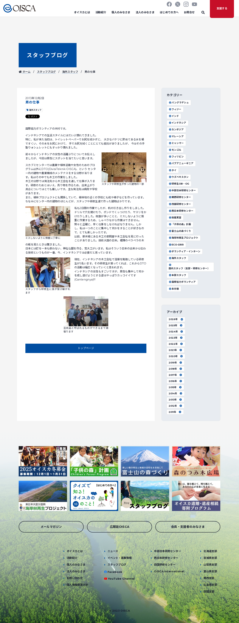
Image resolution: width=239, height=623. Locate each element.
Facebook (115, 572)
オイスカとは (82, 12)
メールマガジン (51, 527)
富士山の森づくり (180, 231)
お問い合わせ (75, 578)
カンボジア (176, 129)
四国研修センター (180, 204)
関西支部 (209, 578)
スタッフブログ (47, 55)
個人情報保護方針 (77, 585)
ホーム (25, 71)
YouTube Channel (121, 578)
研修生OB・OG (179, 183)
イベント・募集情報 (120, 558)
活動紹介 (100, 12)
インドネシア (177, 122)
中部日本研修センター (182, 190)
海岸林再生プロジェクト (183, 237)
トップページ (86, 348)
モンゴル (175, 149)
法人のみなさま (145, 12)
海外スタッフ (70, 71)
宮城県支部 (210, 558)
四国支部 (209, 591)
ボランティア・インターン (184, 251)
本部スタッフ (177, 275)
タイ (172, 170)
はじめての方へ (169, 12)
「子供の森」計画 (180, 224)
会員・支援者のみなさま (188, 527)
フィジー (175, 109)
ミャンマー (176, 143)
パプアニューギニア (181, 163)
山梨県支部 (210, 564)
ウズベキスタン (179, 177)
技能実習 (175, 217)
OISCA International (169, 571)
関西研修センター (180, 197)
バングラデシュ (179, 102)
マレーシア (176, 136)
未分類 (174, 288)
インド (174, 116)
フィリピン (176, 156)
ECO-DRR (176, 244)
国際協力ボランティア (182, 281)
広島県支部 (210, 585)
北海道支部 (210, 551)
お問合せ (189, 12)
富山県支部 (210, 571)
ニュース (113, 551)
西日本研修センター (181, 210)
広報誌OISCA (119, 527)
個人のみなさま (120, 12)
